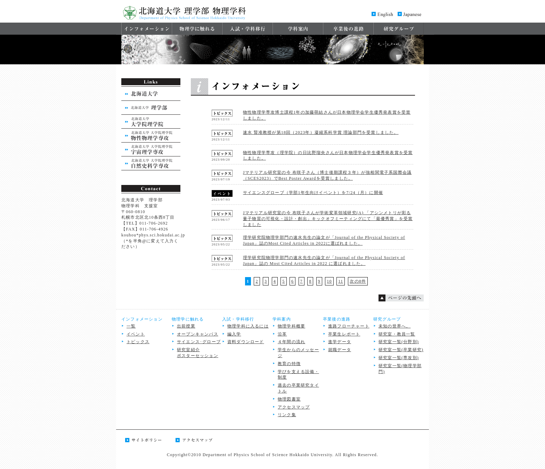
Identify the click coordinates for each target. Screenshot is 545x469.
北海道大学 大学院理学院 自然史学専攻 (150, 163)
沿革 (282, 334)
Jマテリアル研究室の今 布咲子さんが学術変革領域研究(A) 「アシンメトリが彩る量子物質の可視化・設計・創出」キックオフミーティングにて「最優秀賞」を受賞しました (328, 218)
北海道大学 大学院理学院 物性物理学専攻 (150, 136)
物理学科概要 (291, 326)
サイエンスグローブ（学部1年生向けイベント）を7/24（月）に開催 (313, 192)
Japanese (410, 14)
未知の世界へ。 (394, 326)
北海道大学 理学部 (150, 108)
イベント (136, 334)
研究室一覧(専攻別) (399, 357)
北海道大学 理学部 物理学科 (185, 11)
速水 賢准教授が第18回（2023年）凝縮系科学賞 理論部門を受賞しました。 (321, 132)
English (382, 14)
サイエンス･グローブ (199, 341)
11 (340, 281)
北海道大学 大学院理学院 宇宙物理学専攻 (150, 149)
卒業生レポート (344, 334)
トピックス (138, 341)
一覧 (131, 326)
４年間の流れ (291, 341)
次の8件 (358, 281)
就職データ (339, 349)
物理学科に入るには (248, 326)
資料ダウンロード (245, 341)
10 (329, 281)
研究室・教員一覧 (397, 334)
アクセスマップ (294, 407)
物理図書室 (289, 399)
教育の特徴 (289, 363)
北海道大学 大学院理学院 (150, 122)
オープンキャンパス (197, 334)
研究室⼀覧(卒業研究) (401, 349)
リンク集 (287, 414)
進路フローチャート (348, 326)
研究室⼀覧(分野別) (399, 341)
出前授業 (186, 326)
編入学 (234, 334)
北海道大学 (150, 94)
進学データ (339, 341)
